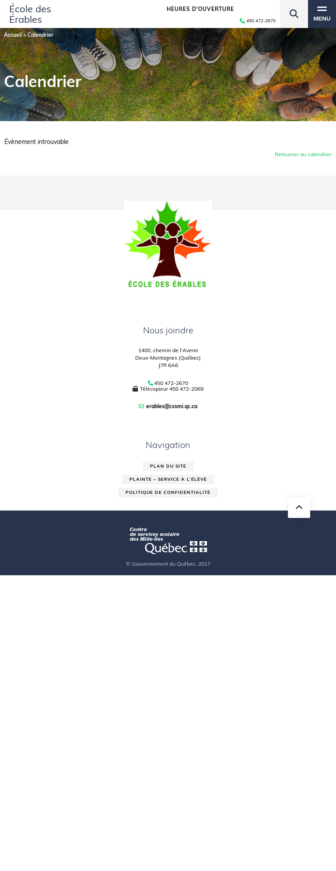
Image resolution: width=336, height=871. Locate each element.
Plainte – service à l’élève (168, 479)
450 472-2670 (171, 383)
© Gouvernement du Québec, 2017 (168, 563)
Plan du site (168, 466)
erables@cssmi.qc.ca (171, 406)
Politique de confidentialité (168, 492)
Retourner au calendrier (303, 154)
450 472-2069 (186, 388)
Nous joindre (168, 330)
